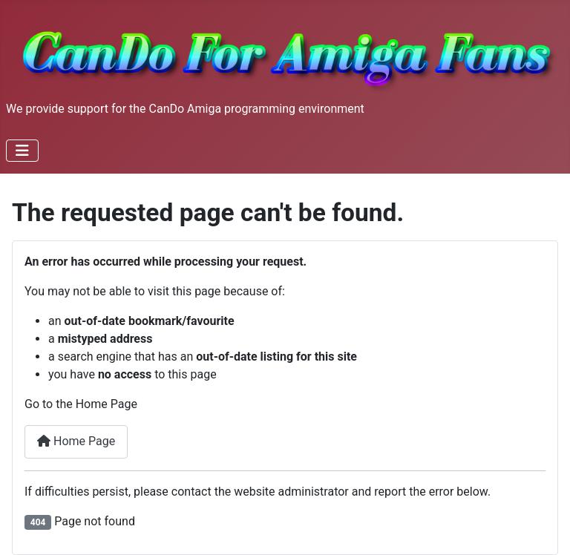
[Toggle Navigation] (22, 150)
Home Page (76, 441)
